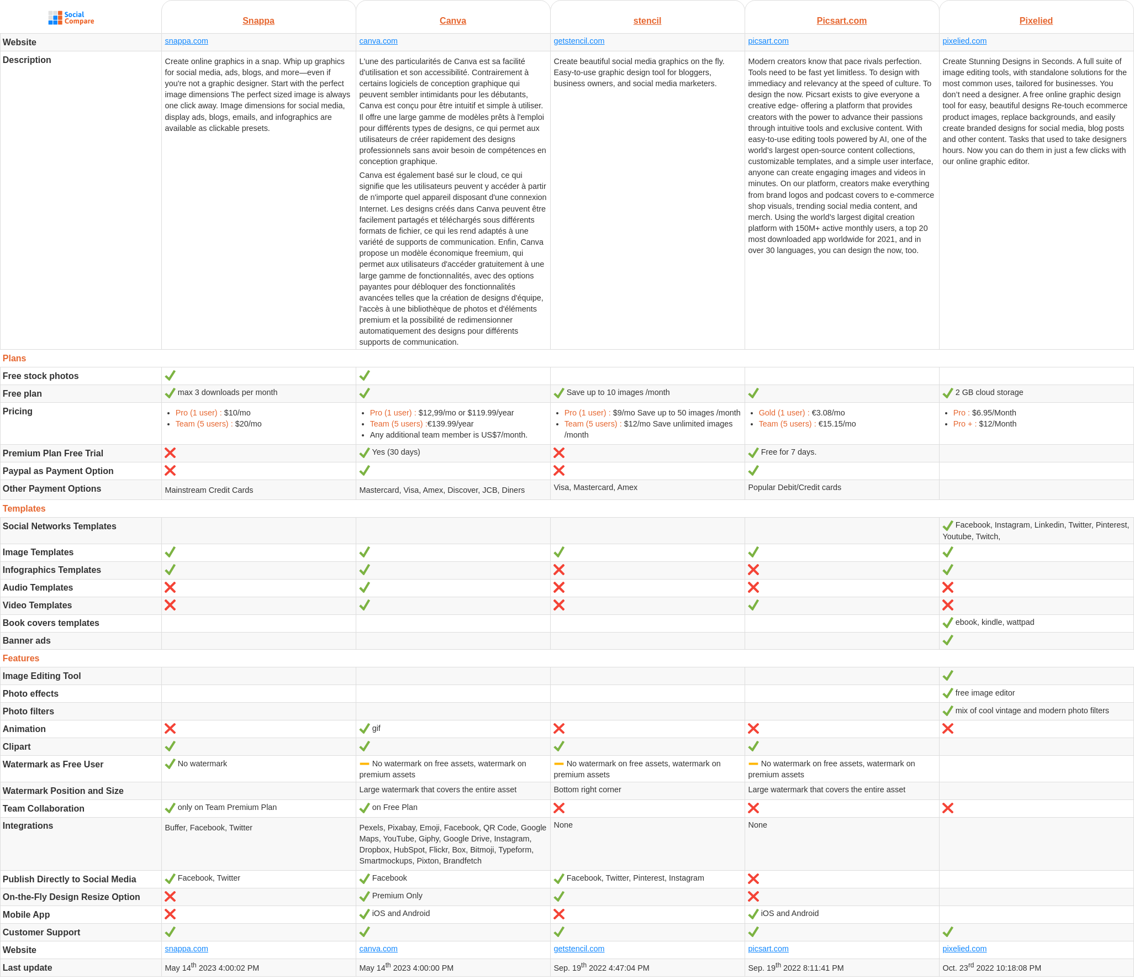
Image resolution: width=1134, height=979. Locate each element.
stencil (648, 20)
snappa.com (186, 40)
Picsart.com (842, 20)
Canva (453, 20)
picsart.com (768, 40)
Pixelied (1036, 20)
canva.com (378, 40)
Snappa (258, 20)
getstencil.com (578, 40)
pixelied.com (964, 40)
